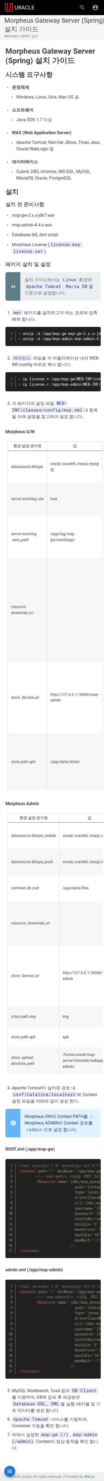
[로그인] (95, 7)
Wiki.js (89, 1477)
